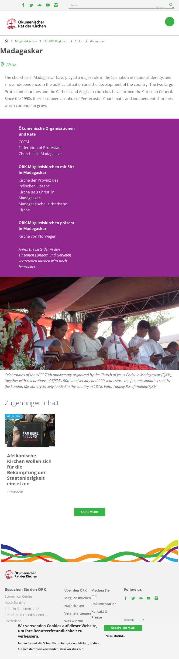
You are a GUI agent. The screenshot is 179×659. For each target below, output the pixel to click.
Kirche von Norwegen (37, 236)
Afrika (78, 41)
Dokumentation (104, 604)
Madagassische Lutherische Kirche (43, 207)
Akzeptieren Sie (123, 628)
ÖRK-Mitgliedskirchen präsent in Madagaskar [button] (47, 225)
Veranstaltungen (77, 613)
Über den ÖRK (75, 590)
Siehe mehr (89, 512)
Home (6, 41)
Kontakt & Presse (99, 614)
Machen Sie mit (100, 593)
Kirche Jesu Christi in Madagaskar (37, 195)
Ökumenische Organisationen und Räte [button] (47, 131)
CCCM (24, 141)
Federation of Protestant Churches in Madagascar (40, 150)
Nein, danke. (115, 636)
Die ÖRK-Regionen (55, 41)
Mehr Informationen (32, 654)
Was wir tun (73, 621)
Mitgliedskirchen (26, 41)
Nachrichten (74, 605)
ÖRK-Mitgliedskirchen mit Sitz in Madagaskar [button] (46, 169)
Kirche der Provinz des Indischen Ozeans (38, 183)
